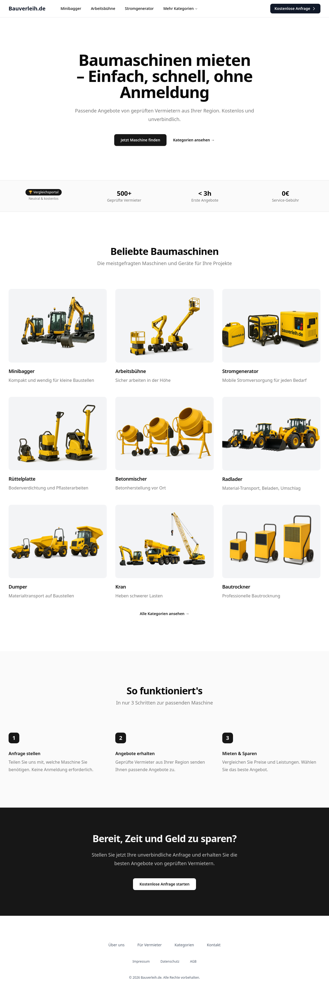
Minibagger (71, 8)
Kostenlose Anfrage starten (164, 884)
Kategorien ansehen (194, 139)
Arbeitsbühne (103, 8)
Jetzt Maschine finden (140, 139)
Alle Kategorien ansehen (164, 613)
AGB (193, 961)
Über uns (116, 944)
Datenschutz (170, 961)
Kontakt (213, 944)
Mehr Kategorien (180, 8)
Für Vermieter (149, 944)
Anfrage (295, 8)
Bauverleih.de (27, 8)
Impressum (141, 961)
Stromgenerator (139, 8)
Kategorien (184, 944)
